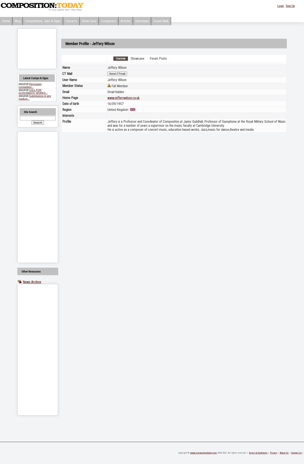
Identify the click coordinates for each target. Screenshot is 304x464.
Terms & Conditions (258, 453)
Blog (17, 21)
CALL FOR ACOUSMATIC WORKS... (33, 92)
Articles (126, 21)
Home (6, 21)
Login (280, 6)
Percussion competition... (30, 86)
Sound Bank (161, 21)
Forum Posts (158, 58)
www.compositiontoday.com (203, 453)
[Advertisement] (32, 197)
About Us (284, 453)
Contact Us (296, 453)
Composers (108, 21)
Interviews (142, 21)
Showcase (137, 58)
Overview (120, 58)
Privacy (273, 453)
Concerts (71, 21)
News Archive (32, 282)
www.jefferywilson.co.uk (123, 98)
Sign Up (290, 6)
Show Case (89, 21)
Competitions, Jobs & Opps (43, 21)
